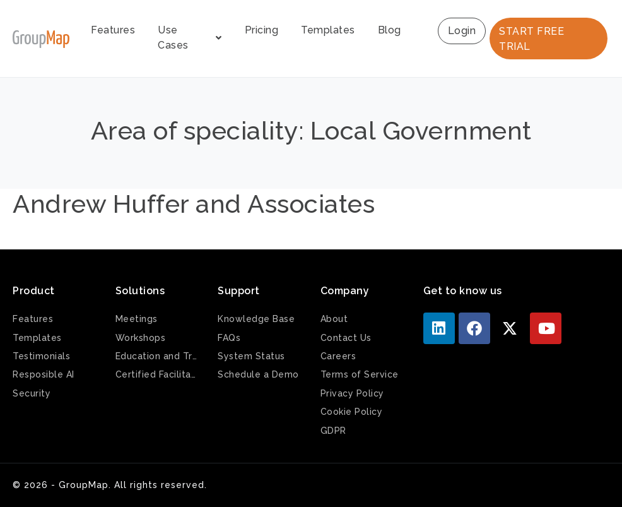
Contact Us (346, 338)
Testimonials (41, 356)
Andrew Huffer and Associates (194, 203)
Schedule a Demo (258, 374)
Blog (389, 30)
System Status (251, 356)
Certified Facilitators (157, 374)
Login (462, 31)
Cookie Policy (351, 412)
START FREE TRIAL (531, 38)
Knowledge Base (256, 319)
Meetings (136, 319)
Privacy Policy (352, 393)
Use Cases (190, 37)
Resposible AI (43, 374)
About (334, 319)
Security (31, 393)
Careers (338, 356)
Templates (328, 30)
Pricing (262, 30)
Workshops (140, 338)
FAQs (229, 338)
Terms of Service (359, 374)
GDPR (333, 431)
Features (113, 30)
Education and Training (157, 356)
